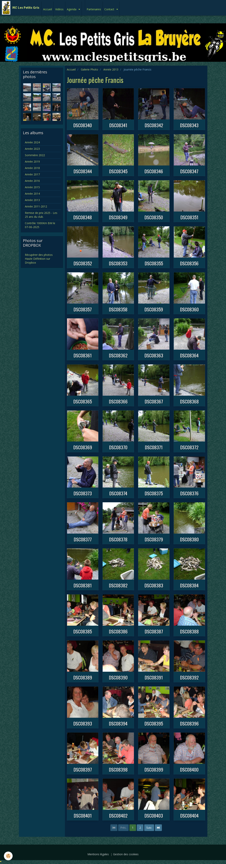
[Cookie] (8, 856)
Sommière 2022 (35, 155)
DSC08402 (118, 815)
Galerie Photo (89, 69)
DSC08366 (118, 401)
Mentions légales (98, 854)
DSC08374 (118, 493)
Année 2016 (32, 181)
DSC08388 (189, 631)
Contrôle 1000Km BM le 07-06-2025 (40, 225)
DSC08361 (82, 355)
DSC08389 (82, 677)
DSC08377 (83, 539)
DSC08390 (118, 677)
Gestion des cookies (126, 854)
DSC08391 (154, 677)
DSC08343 (189, 125)
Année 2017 (32, 174)
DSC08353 (118, 263)
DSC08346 (153, 171)
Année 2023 (32, 149)
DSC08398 (118, 769)
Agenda (72, 9)
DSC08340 (82, 125)
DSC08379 (154, 539)
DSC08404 (189, 815)
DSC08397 (82, 769)
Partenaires (94, 9)
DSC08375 (154, 493)
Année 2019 (32, 161)
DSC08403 (153, 815)
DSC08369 (82, 447)
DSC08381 (82, 585)
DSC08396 (189, 723)
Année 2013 (110, 69)
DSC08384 (189, 585)
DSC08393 (82, 723)
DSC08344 (82, 171)
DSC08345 (118, 171)
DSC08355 (154, 263)
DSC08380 (189, 539)
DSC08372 (189, 447)
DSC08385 (82, 631)
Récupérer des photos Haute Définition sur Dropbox (39, 258)
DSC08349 (118, 217)
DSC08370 (118, 447)
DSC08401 (83, 815)
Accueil (47, 9)
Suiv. (149, 827)
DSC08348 (82, 217)
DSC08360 (189, 309)
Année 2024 (32, 142)
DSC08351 (189, 217)
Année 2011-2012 (36, 206)
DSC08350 (153, 217)
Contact (109, 9)
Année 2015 (32, 187)
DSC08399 (153, 769)
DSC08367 (154, 401)
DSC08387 (154, 631)
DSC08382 (118, 585)
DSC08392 (189, 677)
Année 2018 (32, 168)
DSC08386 (118, 631)
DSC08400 (189, 769)
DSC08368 (189, 401)
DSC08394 (118, 723)
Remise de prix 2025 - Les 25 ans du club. (41, 215)
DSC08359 (153, 309)
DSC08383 (153, 585)
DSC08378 (118, 539)
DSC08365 (82, 401)
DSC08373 (82, 493)
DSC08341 (118, 125)
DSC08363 (153, 355)
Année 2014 (32, 193)
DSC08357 (82, 309)
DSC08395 (153, 723)
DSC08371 (154, 447)
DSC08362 (118, 355)
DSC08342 (154, 125)
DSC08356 (189, 263)
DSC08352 (82, 263)
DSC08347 (189, 171)
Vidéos (59, 9)
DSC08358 (118, 309)
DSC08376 (189, 493)
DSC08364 (189, 355)
